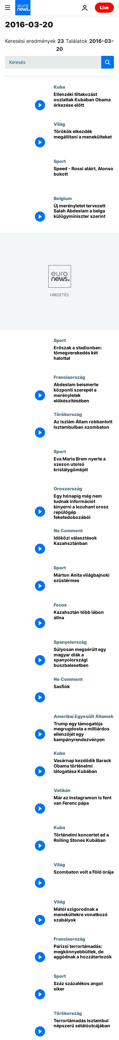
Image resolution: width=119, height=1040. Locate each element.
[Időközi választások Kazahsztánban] (84, 546)
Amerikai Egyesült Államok (83, 716)
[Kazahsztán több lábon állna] (84, 621)
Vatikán (62, 790)
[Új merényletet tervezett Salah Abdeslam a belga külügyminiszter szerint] (84, 214)
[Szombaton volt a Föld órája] (84, 880)
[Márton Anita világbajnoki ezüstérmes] (84, 583)
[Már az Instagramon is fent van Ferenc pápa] (84, 806)
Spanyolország (70, 641)
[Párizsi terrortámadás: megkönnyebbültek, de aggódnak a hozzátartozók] (84, 955)
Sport (60, 161)
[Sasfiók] (84, 695)
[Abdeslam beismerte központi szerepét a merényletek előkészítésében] (84, 393)
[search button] (107, 62)
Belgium (63, 198)
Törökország (68, 414)
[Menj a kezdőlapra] (22, 7)
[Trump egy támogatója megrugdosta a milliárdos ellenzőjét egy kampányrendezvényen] (84, 732)
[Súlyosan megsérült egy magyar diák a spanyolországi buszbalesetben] (84, 658)
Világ (59, 123)
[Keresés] (59, 62)
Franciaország (69, 376)
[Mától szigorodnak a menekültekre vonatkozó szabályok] (84, 918)
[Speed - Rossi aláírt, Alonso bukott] (84, 177)
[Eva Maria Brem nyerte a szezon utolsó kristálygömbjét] (84, 467)
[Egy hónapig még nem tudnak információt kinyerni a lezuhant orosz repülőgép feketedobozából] (84, 506)
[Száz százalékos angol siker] (84, 992)
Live (104, 7)
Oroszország (68, 488)
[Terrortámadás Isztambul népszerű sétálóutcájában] (84, 1029)
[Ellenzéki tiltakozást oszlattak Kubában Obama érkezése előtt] (84, 103)
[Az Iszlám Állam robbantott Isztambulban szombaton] (84, 430)
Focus (60, 604)
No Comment (68, 530)
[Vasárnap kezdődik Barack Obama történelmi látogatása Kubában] (84, 769)
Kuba (59, 86)
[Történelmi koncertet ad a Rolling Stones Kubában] (84, 843)
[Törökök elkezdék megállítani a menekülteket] (84, 140)
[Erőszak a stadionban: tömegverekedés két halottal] (84, 356)
